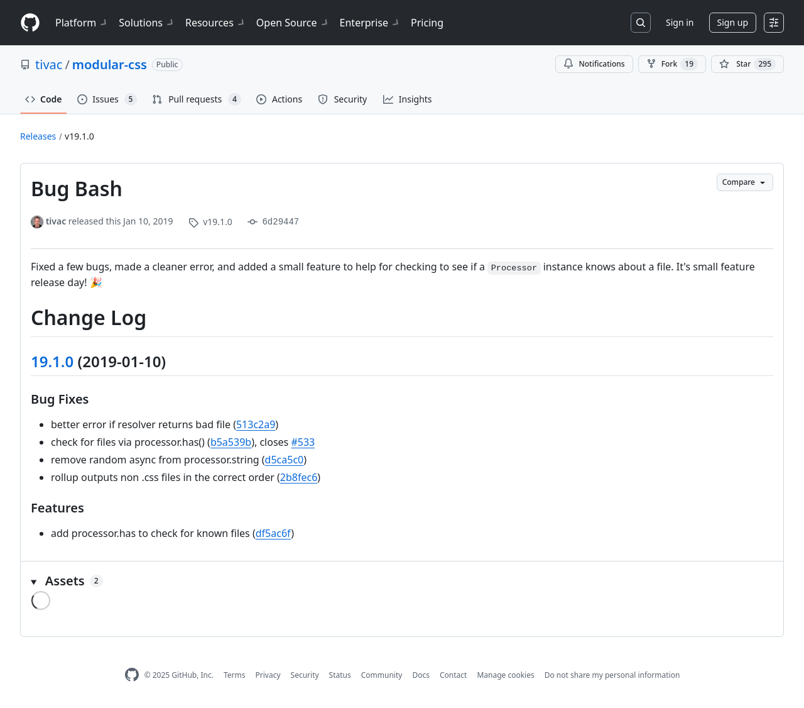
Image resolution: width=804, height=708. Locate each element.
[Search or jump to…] (640, 22)
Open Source (293, 23)
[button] (402, 581)
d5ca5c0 (284, 460)
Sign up (732, 22)
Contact (453, 675)
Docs (421, 675)
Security (305, 675)
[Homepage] (30, 23)
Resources (215, 23)
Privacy (268, 675)
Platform (82, 23)
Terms (235, 675)
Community (382, 675)
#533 (303, 442)
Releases (38, 136)
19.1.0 (52, 361)
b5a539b (230, 442)
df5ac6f (273, 533)
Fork (672, 64)
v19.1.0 (79, 136)
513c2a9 (255, 424)
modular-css (109, 64)
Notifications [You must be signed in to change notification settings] (593, 63)
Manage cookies (505, 675)
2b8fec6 (299, 477)
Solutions (147, 23)
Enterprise (370, 23)
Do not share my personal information (612, 675)
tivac (48, 64)
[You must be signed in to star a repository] (747, 64)
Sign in (679, 22)
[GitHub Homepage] (131, 675)
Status (340, 675)
